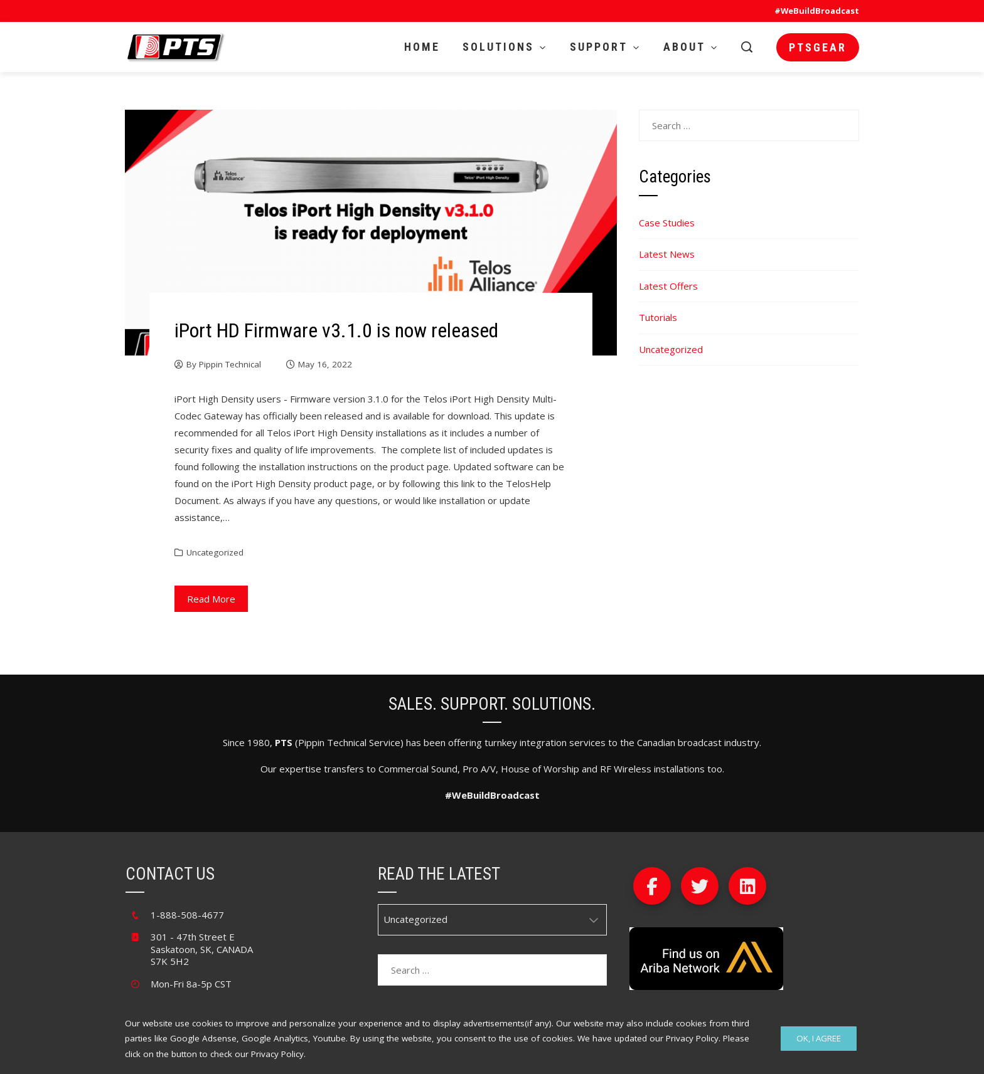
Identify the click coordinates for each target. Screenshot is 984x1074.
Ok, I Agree (818, 1038)
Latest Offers (668, 286)
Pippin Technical (230, 364)
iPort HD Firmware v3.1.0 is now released (336, 330)
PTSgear (818, 47)
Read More (211, 598)
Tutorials (658, 317)
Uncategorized (214, 552)
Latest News (667, 254)
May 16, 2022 (325, 364)
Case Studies (667, 222)
